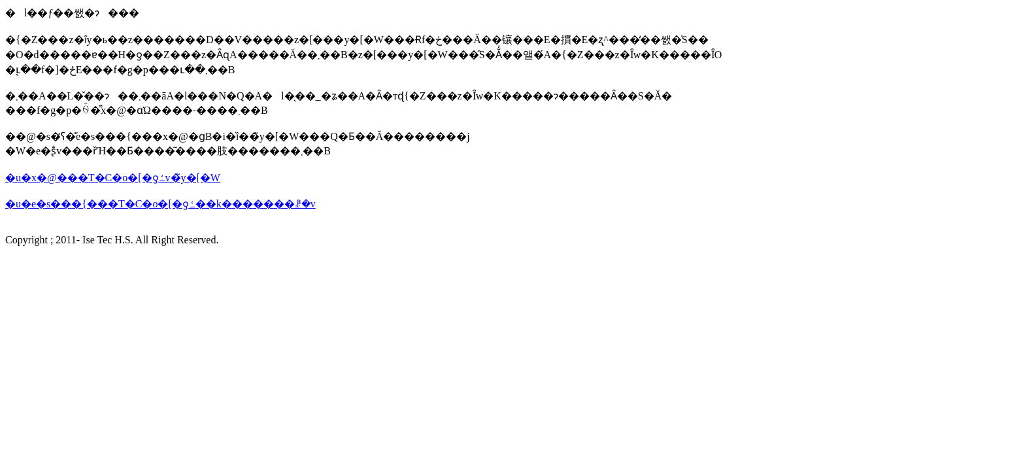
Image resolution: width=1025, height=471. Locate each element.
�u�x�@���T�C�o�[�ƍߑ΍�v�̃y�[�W (112, 177)
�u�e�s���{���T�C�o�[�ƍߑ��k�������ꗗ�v (160, 203)
